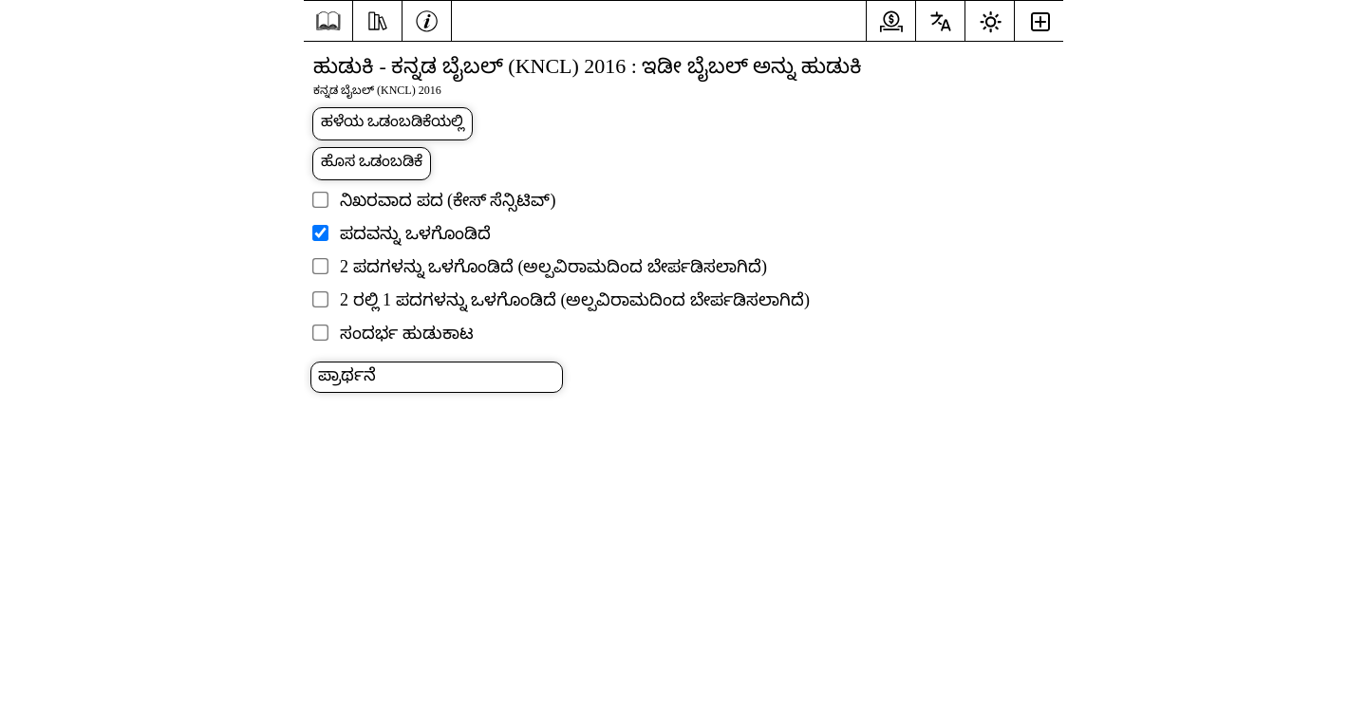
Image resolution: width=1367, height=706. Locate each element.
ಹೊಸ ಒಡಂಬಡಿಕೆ (371, 161)
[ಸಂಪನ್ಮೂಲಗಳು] (377, 19)
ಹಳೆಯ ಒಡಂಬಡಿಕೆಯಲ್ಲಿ (392, 121)
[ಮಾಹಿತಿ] (426, 19)
